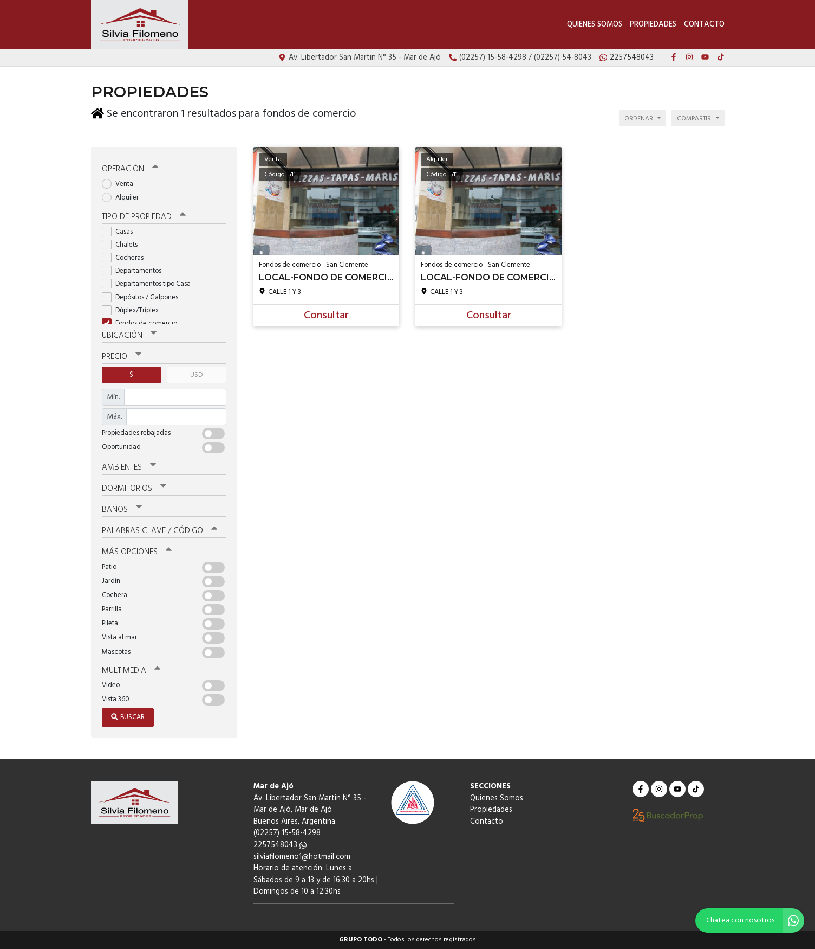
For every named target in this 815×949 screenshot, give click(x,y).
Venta (121, 184)
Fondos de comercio (143, 323)
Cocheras (126, 258)
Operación (130, 169)
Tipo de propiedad (144, 216)
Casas (121, 232)
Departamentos (135, 271)
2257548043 (280, 845)
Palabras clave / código (159, 530)
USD (196, 375)
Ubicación (129, 335)
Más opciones (137, 552)
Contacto (704, 24)
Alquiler (124, 197)
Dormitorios (134, 488)
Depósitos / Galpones (143, 297)
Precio (121, 356)
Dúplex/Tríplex (134, 310)
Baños (122, 509)
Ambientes (129, 467)
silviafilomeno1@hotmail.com (301, 856)
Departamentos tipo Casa (150, 284)
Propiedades (653, 24)
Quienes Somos (594, 24)
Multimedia (131, 670)
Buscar (128, 717)
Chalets (123, 245)
